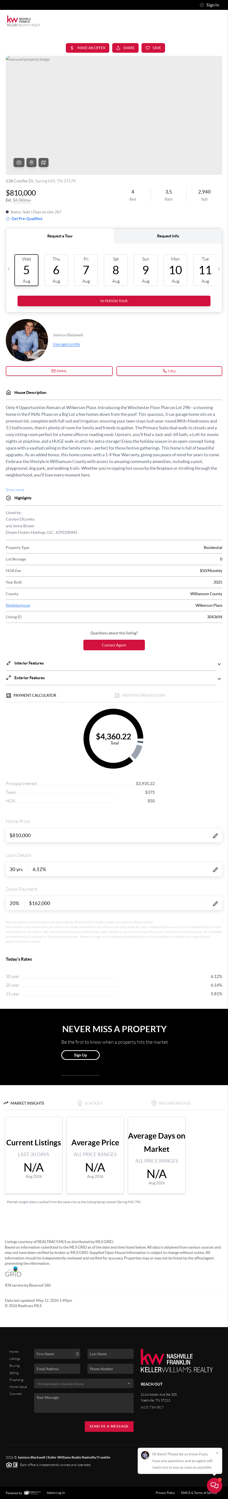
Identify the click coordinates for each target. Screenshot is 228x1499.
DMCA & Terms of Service (199, 1493)
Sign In (209, 5)
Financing (16, 1380)
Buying (14, 1366)
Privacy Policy (165, 1493)
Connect (15, 1394)
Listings (14, 1359)
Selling (13, 1373)
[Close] (217, 1453)
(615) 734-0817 (152, 1407)
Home (13, 1352)
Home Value (18, 1387)
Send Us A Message (109, 1426)
